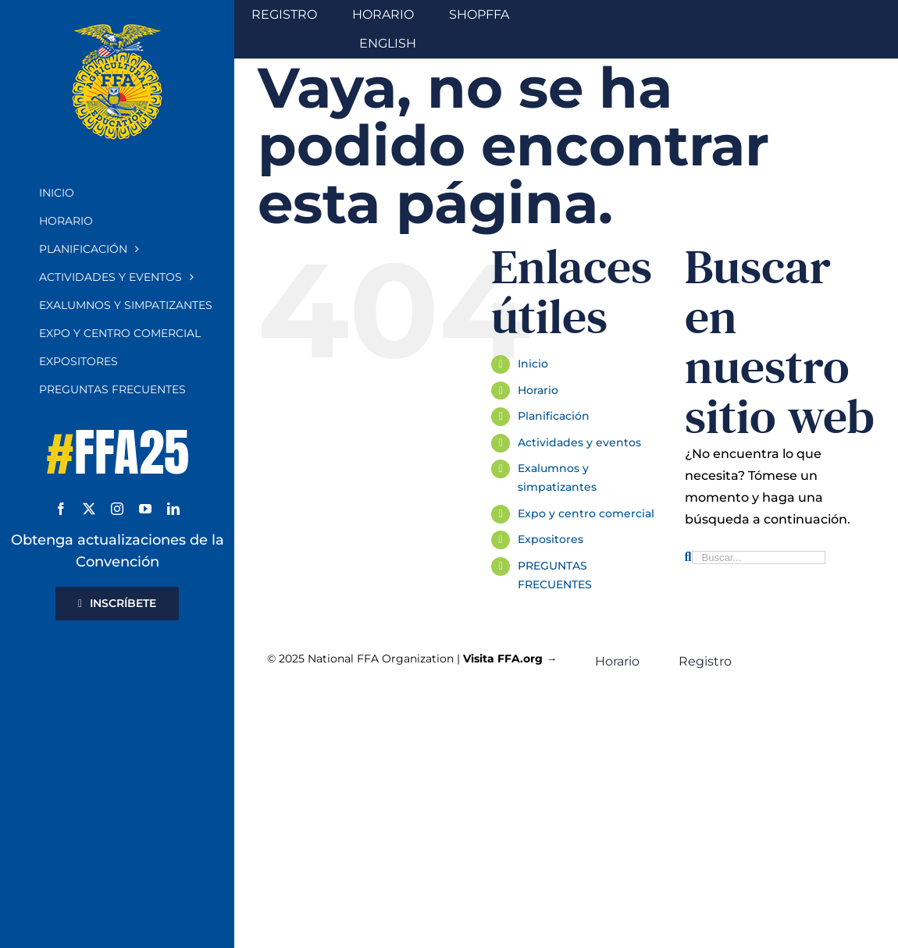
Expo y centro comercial (586, 513)
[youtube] (145, 508)
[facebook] (61, 508)
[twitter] (89, 508)
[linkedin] (173, 508)
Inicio (533, 364)
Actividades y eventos (579, 442)
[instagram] (117, 508)
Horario (538, 390)
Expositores (550, 539)
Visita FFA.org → (510, 659)
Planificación (554, 416)
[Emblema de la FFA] (117, 29)
